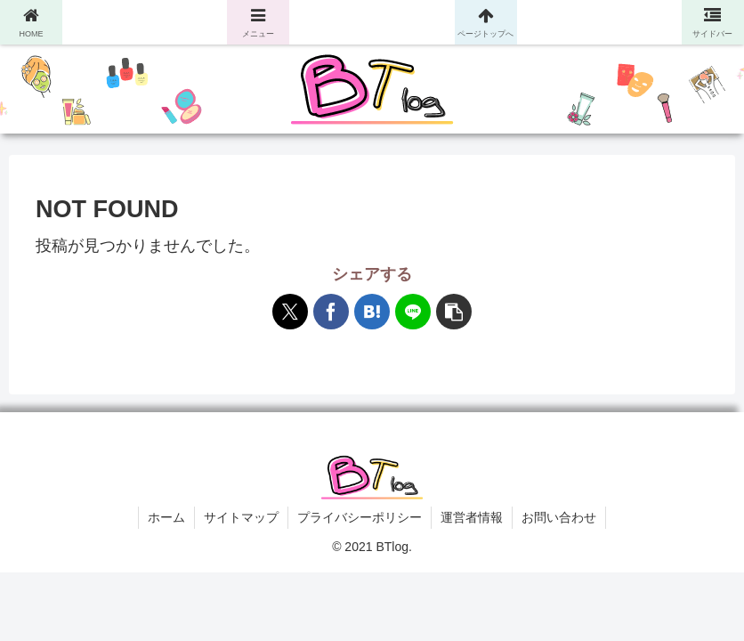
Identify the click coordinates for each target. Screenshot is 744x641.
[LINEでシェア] (413, 311)
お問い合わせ (559, 517)
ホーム (166, 517)
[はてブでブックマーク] (372, 311)
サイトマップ (241, 517)
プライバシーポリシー (359, 517)
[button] (454, 311)
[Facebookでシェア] (331, 311)
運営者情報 (472, 517)
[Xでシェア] (290, 311)
